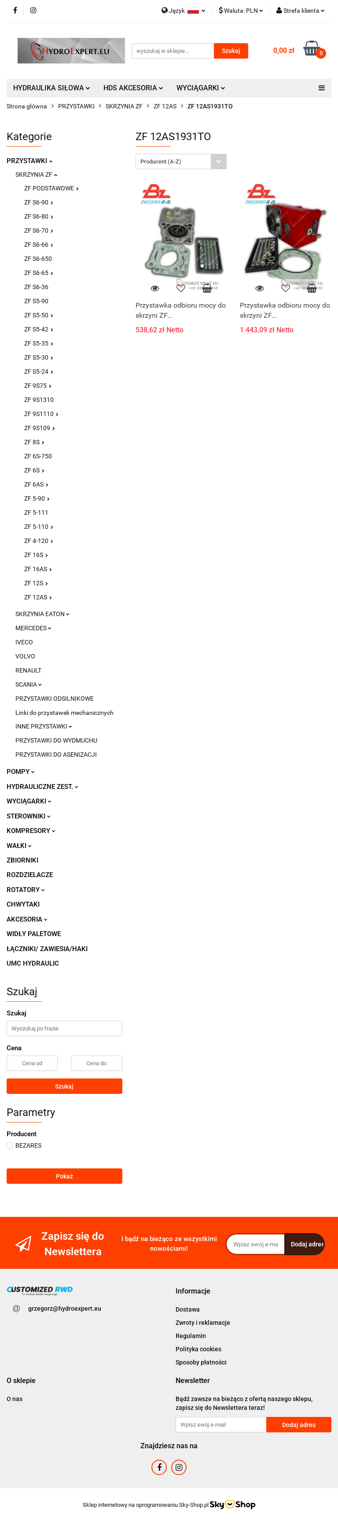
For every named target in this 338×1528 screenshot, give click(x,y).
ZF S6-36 (36, 286)
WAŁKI (19, 846)
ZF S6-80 (38, 216)
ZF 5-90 (37, 498)
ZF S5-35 (38, 343)
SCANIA (28, 684)
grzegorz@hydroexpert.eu (64, 1308)
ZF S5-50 (38, 315)
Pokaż (64, 1176)
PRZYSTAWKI (29, 161)
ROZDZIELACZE (30, 875)
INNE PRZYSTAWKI (43, 726)
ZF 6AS (36, 484)
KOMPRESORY (31, 831)
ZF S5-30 (38, 357)
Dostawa (188, 1309)
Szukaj (64, 1086)
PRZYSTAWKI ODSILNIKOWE (54, 698)
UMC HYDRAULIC (33, 963)
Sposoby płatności (201, 1362)
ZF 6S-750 (38, 456)
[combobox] (181, 161)
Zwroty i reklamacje (203, 1322)
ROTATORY (26, 890)
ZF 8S (34, 442)
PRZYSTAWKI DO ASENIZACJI (56, 754)
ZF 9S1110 (41, 413)
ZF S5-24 (38, 371)
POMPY (21, 772)
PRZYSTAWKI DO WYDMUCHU (56, 740)
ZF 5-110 (38, 526)
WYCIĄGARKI (200, 88)
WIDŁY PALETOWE (34, 934)
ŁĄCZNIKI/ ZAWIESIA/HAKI (47, 949)
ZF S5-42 (38, 329)
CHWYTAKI (23, 904)
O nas (14, 1398)
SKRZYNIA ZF (36, 174)
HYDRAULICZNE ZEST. (42, 787)
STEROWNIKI (29, 816)
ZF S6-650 (38, 258)
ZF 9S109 (39, 427)
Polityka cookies (198, 1349)
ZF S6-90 (38, 202)
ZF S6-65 (38, 272)
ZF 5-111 (36, 512)
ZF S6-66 (38, 244)
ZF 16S (36, 554)
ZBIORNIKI (22, 860)
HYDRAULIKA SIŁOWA (51, 88)
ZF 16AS (38, 569)
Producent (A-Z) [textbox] (160, 161)
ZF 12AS (38, 597)
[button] (193, 1291)
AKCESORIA (27, 919)
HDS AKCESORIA (133, 88)
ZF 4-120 (38, 540)
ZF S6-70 (38, 230)
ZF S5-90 (36, 301)
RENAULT (28, 670)
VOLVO (25, 656)
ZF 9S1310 (39, 399)
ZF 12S (36, 583)
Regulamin (191, 1335)
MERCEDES (33, 628)
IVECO (24, 642)
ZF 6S (34, 470)
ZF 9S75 (37, 385)
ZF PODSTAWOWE (51, 188)
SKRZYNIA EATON (42, 613)
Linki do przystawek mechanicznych (64, 712)
